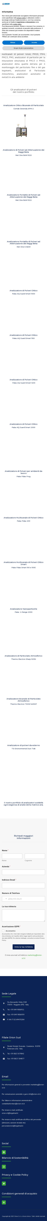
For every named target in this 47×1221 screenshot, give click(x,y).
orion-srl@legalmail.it (10, 1113)
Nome (4, 860)
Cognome (28, 860)
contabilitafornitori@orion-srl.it (13, 1104)
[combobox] (4, 899)
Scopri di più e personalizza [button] (23, 48)
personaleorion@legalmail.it (12, 1126)
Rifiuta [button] (12, 42)
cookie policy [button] (17, 24)
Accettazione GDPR (11, 926)
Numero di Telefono (11, 893)
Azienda (6, 866)
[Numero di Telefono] (23, 899)
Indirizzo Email (9, 880)
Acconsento (10, 931)
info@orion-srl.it (34, 1094)
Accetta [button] (34, 42)
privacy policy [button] (21, 18)
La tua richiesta (9, 906)
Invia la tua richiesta (23, 946)
